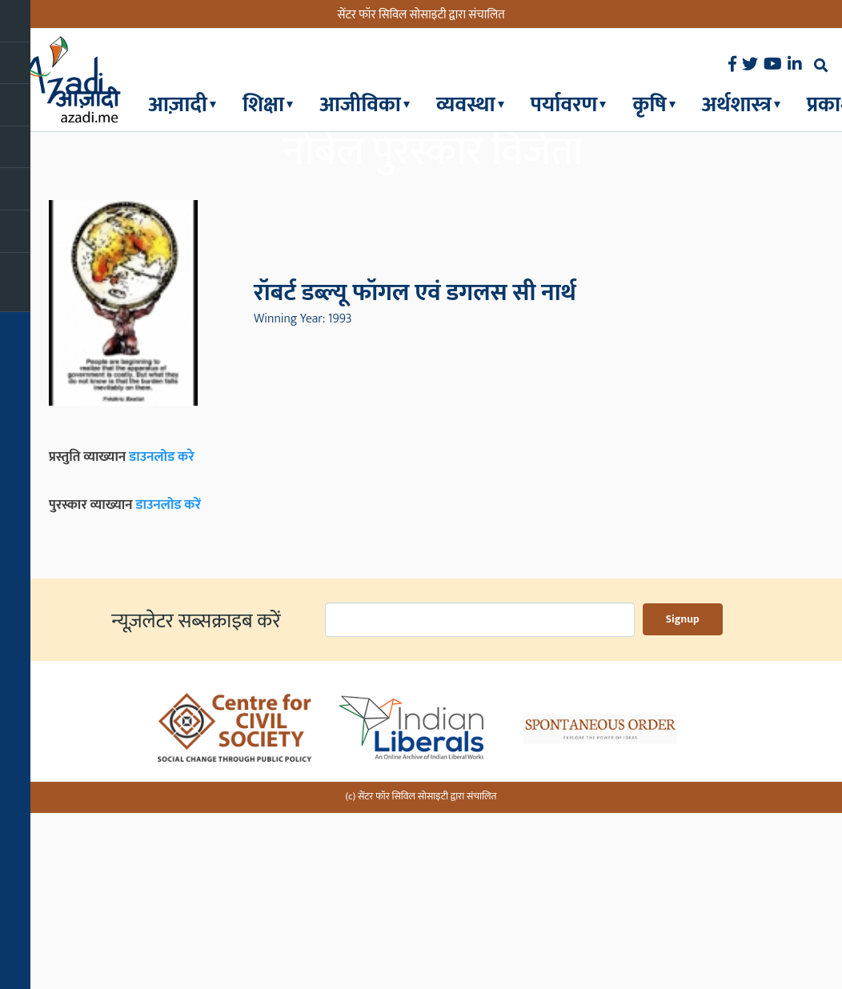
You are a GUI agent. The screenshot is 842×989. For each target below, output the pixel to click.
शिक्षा (263, 104)
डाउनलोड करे (161, 638)
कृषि (649, 104)
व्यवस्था (465, 104)
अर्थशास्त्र (737, 104)
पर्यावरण (564, 104)
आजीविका (360, 104)
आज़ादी (177, 104)
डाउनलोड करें (168, 686)
